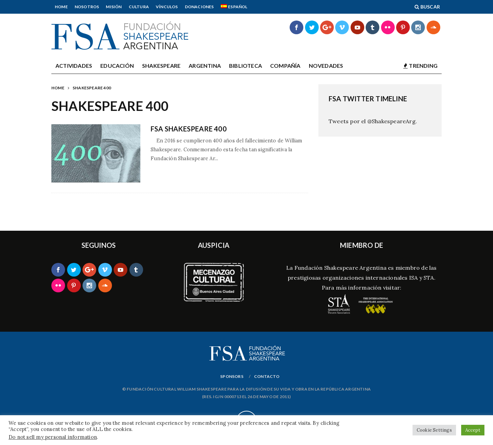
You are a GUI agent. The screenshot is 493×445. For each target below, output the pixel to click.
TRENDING (420, 65)
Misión (114, 6)
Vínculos (167, 6)
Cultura (139, 6)
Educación (117, 65)
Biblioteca (245, 65)
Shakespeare (161, 65)
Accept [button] (472, 430)
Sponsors (231, 376)
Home (61, 6)
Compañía (285, 65)
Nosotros (87, 6)
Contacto (267, 376)
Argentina (205, 65)
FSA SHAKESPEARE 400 (189, 129)
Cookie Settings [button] (434, 430)
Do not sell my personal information (53, 437)
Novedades (326, 65)
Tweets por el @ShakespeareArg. (373, 121)
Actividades (73, 65)
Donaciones (199, 6)
